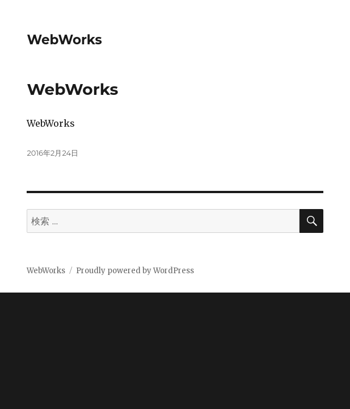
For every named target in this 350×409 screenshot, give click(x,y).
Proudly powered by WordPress (135, 271)
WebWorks (64, 40)
